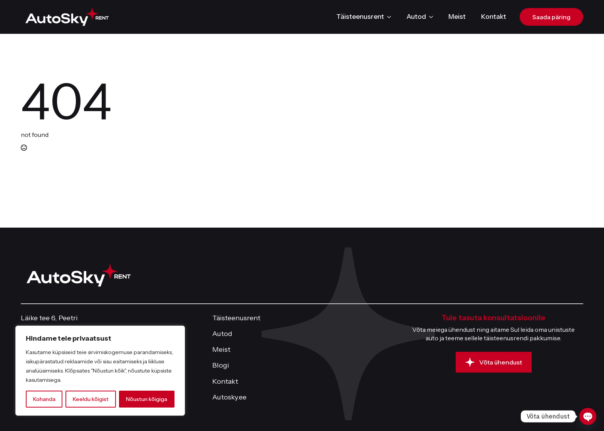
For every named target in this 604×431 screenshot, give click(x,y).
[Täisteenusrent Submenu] (391, 17)
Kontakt (493, 16)
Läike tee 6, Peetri (49, 318)
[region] (100, 371)
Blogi (220, 365)
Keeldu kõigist (91, 399)
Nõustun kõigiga (146, 399)
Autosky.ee (229, 397)
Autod (416, 16)
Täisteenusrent (360, 16)
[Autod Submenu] (433, 17)
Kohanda (44, 399)
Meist (457, 16)
